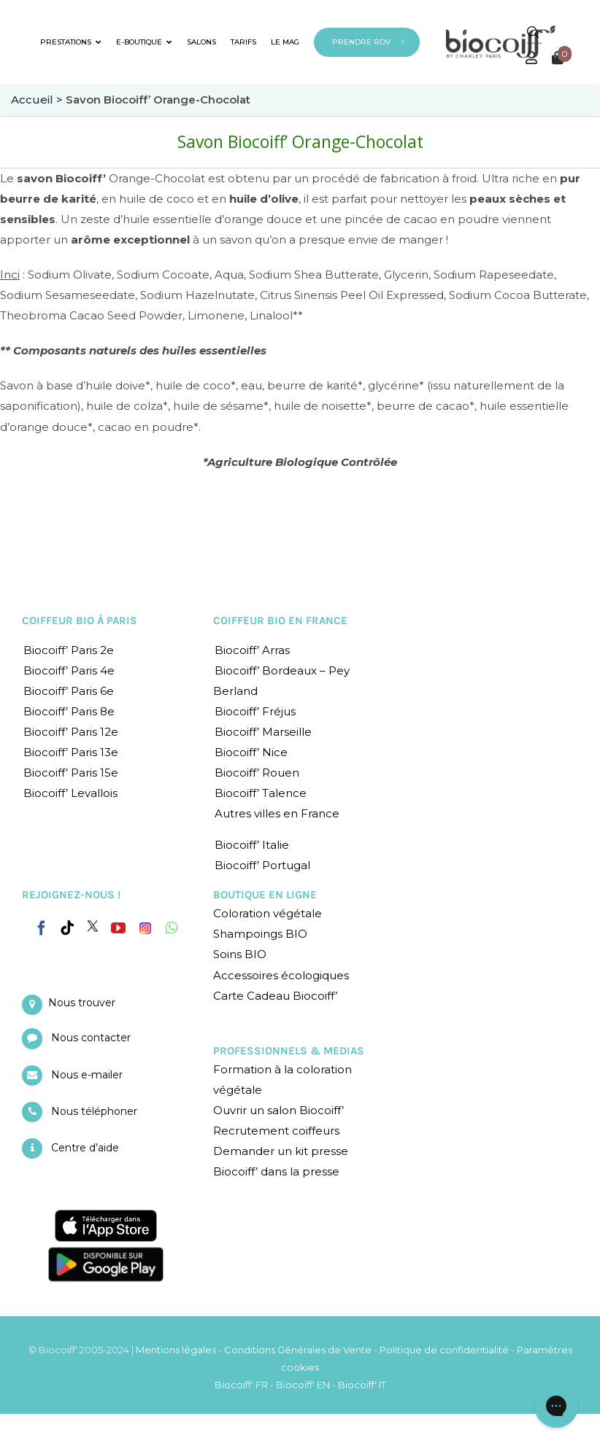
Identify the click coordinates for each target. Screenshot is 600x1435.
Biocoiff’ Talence (261, 793)
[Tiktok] (67, 928)
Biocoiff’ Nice (251, 752)
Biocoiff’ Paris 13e (70, 752)
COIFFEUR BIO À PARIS (79, 620)
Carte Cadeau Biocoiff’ (275, 996)
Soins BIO (239, 954)
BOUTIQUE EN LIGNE (265, 894)
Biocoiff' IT (362, 1385)
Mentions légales (176, 1350)
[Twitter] (92, 926)
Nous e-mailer (87, 1074)
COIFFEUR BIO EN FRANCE (280, 620)
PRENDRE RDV (361, 42)
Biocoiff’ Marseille (263, 732)
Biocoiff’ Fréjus (255, 711)
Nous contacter (91, 1037)
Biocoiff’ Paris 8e (69, 711)
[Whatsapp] (171, 928)
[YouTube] (118, 928)
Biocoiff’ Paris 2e (68, 650)
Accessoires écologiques (281, 975)
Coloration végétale (267, 913)
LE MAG (285, 42)
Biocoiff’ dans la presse (276, 1171)
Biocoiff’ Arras (252, 650)
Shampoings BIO (260, 934)
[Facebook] (41, 925)
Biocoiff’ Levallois (70, 793)
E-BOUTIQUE (144, 42)
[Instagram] (145, 924)
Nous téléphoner (94, 1111)
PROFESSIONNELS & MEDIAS (288, 1050)
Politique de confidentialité (444, 1350)
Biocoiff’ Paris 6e (68, 691)
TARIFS (243, 42)
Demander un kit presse (280, 1151)
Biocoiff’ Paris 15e (70, 772)
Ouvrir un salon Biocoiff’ (278, 1110)
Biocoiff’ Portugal (262, 865)
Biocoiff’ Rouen (257, 772)
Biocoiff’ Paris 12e (70, 732)
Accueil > (38, 99)
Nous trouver (81, 1002)
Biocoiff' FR (241, 1385)
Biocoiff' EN (303, 1385)
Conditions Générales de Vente (298, 1350)
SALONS (201, 42)
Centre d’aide (85, 1147)
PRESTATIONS (70, 42)
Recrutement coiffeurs (276, 1131)
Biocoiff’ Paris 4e (69, 670)
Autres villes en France (277, 813)
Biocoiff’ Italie (252, 845)
